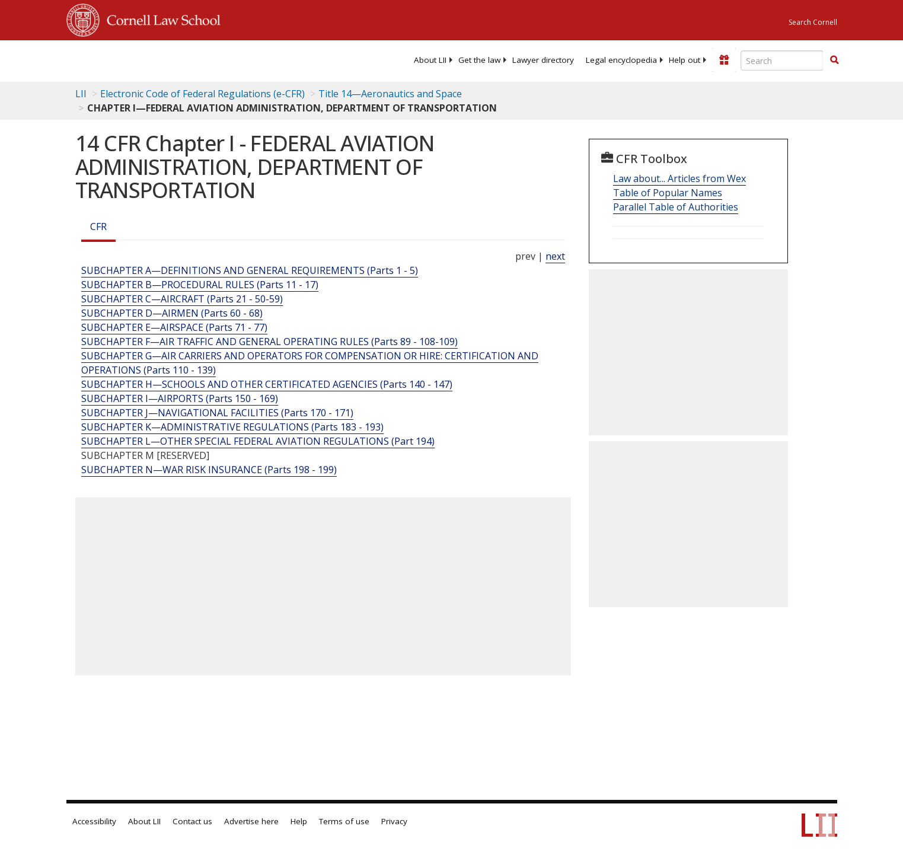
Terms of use (344, 821)
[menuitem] (430, 60)
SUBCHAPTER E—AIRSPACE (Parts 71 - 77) (174, 327)
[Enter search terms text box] (782, 60)
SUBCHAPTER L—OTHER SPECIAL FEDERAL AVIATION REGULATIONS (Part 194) (258, 441)
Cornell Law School (160, 18)
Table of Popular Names (667, 192)
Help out (684, 60)
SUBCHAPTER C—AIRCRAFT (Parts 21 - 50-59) (182, 298)
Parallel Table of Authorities (675, 206)
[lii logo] (200, 59)
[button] (834, 60)
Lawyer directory (543, 60)
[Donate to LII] (724, 60)
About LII (430, 60)
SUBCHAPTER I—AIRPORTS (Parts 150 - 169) (179, 398)
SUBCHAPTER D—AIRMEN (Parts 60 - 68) (172, 313)
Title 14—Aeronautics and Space (390, 93)
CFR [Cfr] (98, 226)
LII (81, 93)
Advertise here (251, 821)
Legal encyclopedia (621, 60)
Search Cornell (813, 22)
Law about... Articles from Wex (679, 178)
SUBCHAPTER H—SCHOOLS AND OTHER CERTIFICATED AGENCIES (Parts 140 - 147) (266, 384)
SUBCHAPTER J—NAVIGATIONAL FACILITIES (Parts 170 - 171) (217, 412)
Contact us (192, 821)
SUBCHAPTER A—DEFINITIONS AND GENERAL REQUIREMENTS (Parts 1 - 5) (249, 270)
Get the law (479, 60)
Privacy (394, 821)
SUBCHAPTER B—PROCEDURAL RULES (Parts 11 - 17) (199, 284)
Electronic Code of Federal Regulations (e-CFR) (202, 93)
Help (299, 821)
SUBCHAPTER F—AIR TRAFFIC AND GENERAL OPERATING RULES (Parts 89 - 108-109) (269, 341)
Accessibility (94, 821)
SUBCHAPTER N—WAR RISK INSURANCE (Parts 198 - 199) (209, 469)
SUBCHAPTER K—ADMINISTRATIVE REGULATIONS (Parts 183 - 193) (232, 426)
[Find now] (834, 60)
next (555, 256)
